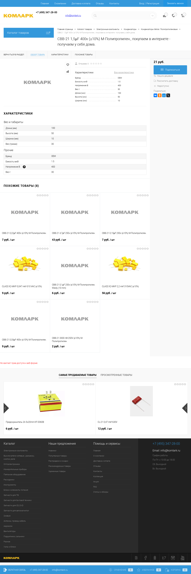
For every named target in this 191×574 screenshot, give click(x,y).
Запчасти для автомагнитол (16, 510)
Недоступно (161, 86)
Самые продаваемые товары (77, 375)
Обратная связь (15, 570)
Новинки (52, 450)
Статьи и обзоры (100, 492)
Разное (7, 541)
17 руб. (151, 428)
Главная (45, 3)
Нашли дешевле (163, 76)
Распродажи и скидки (58, 461)
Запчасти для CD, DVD (13, 505)
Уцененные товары (57, 471)
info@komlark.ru (73, 15)
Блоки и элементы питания (16, 490)
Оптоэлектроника (12, 464)
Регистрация (152, 3)
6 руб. (75, 294)
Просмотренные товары (116, 375)
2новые (7, 516)
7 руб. (25, 241)
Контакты (114, 3)
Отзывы (100, 3)
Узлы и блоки (10, 547)
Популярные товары (57, 456)
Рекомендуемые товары (59, 466)
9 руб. (25, 294)
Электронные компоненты (16, 450)
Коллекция (98, 476)
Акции (96, 481)
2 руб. (75, 348)
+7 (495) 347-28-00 (39, 570)
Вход (141, 3)
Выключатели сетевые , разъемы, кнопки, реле (19, 457)
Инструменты (10, 485)
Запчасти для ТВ (11, 495)
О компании (60, 3)
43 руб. (75, 241)
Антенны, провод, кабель (15, 521)
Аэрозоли (8, 526)
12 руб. (59, 428)
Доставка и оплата (81, 3)
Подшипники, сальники (14, 536)
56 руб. (125, 294)
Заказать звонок (175, 3)
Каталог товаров (28, 33)
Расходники (9, 479)
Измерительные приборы (15, 469)
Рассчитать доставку (166, 81)
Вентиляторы (10, 531)
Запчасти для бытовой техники (17, 500)
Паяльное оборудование (15, 474)
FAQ (95, 487)
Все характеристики (124, 72)
